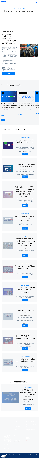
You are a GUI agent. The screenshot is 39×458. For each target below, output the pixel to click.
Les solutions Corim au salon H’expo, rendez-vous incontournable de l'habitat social (25, 241)
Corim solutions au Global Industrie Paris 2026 (25, 165)
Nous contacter (17, 442)
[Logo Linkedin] (29, 438)
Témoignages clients (18, 428)
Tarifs (16, 429)
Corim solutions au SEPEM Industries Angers (25, 216)
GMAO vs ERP (28, 426)
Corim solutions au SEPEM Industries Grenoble (25, 140)
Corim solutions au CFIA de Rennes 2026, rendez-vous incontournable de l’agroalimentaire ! (25, 190)
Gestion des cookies (32, 454)
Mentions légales (9, 454)
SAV (37, 93)
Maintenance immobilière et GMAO (31, 430)
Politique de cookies (25, 454)
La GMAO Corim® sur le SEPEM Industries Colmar (25, 336)
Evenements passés (8, 166)
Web (3, 93)
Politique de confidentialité (17, 454)
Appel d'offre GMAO (29, 428)
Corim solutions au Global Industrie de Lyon (25, 266)
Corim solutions (17, 423)
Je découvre (25, 153)
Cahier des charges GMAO (31, 423)
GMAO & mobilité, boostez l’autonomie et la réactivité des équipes (28, 393)
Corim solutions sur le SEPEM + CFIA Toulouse (25, 311)
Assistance (17, 424)
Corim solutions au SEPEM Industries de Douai (25, 288)
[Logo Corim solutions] (7, 436)
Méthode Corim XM (18, 426)
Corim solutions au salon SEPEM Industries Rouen (25, 359)
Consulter (8, 73)
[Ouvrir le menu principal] (36, 2)
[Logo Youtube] (27, 438)
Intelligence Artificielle (23, 93)
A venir (6, 142)
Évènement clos (6, 393)
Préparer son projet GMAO (31, 424)
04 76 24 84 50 (17, 441)
